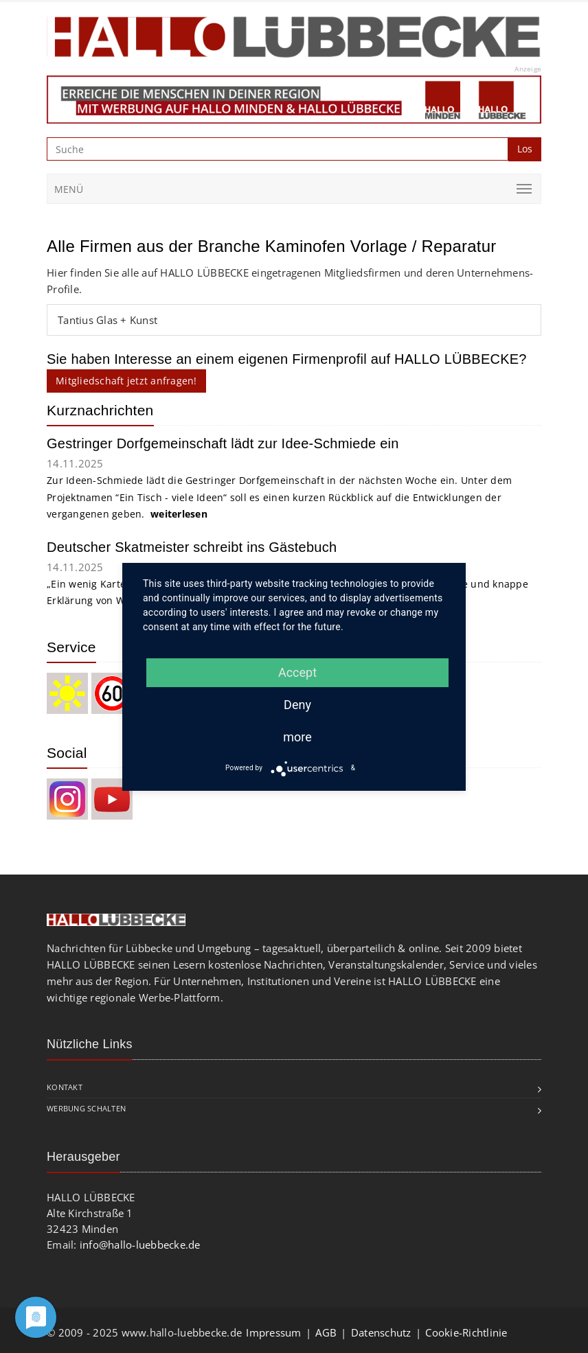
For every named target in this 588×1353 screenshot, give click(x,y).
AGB (326, 1332)
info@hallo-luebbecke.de (140, 1244)
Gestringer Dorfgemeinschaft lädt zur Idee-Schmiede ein (223, 443)
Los (524, 148)
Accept (297, 672)
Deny (297, 704)
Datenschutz (381, 1332)
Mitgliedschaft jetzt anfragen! (126, 380)
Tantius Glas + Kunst (107, 320)
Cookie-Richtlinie (466, 1332)
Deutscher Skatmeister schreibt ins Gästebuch (192, 547)
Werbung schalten (86, 1108)
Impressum (273, 1332)
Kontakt (64, 1087)
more (297, 737)
